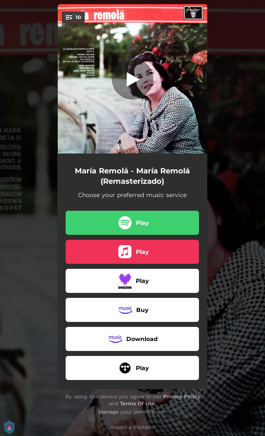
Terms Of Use (137, 403)
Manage (108, 412)
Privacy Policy (181, 396)
